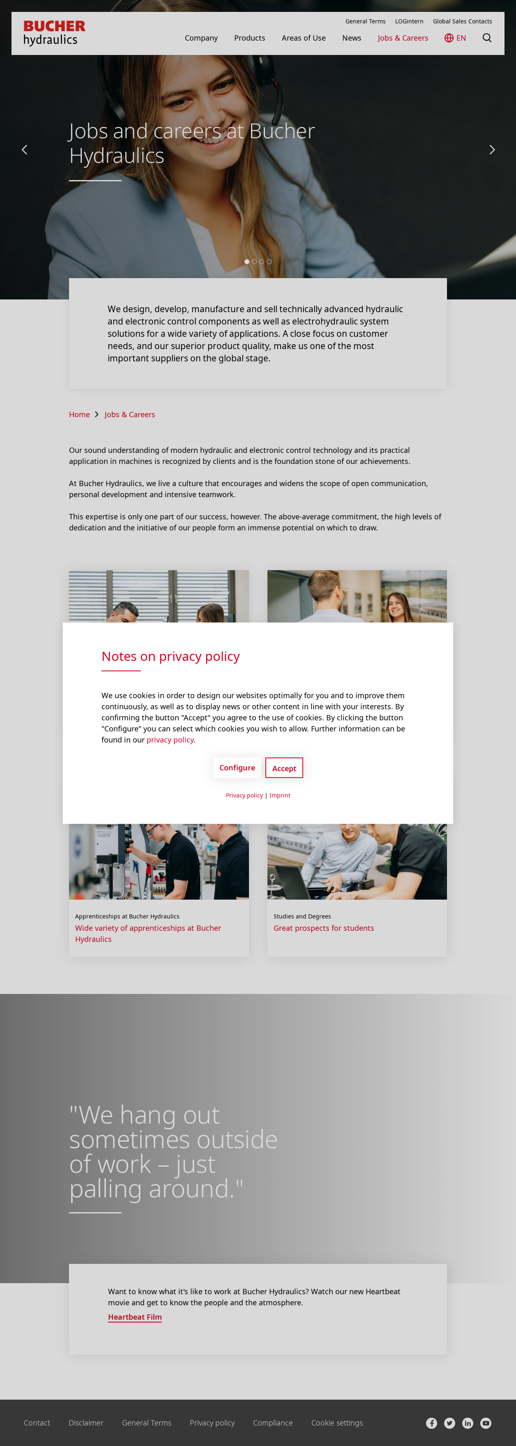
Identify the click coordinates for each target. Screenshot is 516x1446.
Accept (284, 768)
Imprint (280, 795)
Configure (237, 767)
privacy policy (170, 739)
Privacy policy (244, 795)
